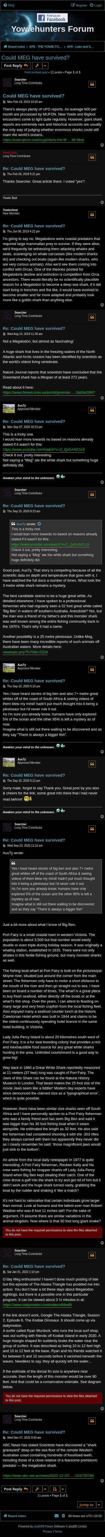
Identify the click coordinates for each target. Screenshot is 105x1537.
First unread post (36, 72)
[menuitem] (8, 5)
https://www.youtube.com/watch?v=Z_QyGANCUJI (44, 449)
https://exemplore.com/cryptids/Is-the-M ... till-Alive (43, 140)
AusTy (22, 405)
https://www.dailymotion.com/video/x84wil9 (37, 1305)
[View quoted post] (39, 524)
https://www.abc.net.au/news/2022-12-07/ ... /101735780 (48, 1475)
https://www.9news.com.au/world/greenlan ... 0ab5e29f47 (49, 392)
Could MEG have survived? (35, 58)
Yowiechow (10, 210)
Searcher (21, 79)
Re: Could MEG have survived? (34, 168)
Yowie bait (10, 152)
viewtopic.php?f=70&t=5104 (25, 652)
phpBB (38, 1526)
